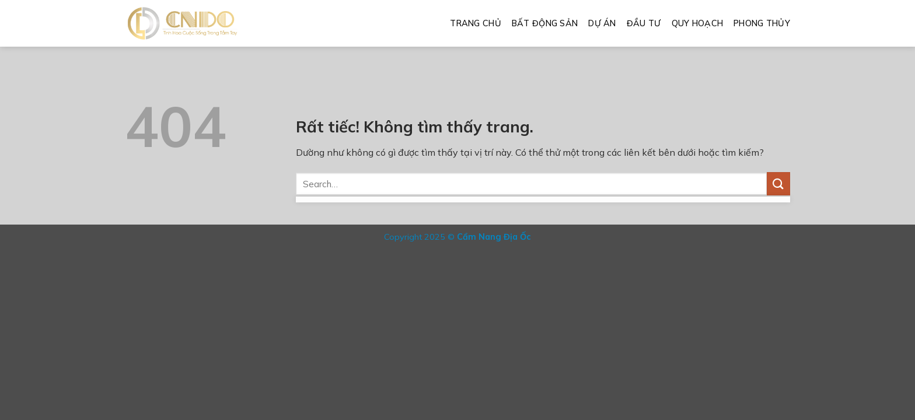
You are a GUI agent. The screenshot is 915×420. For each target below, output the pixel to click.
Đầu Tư (644, 23)
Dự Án (602, 23)
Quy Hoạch (698, 23)
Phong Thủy (762, 23)
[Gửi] (778, 183)
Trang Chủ (475, 23)
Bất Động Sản (545, 23)
